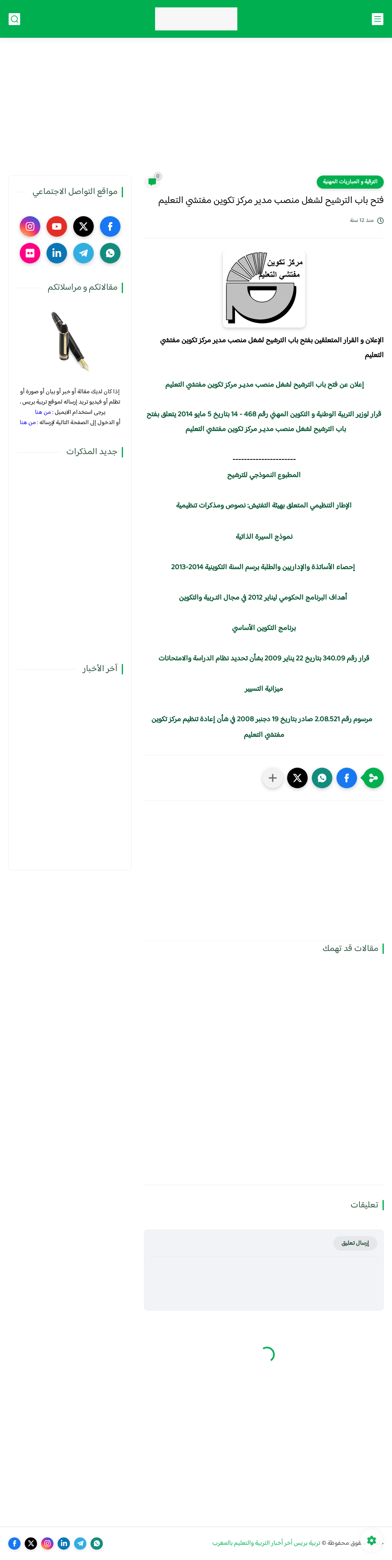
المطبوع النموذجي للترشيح (264, 475)
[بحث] (14, 19)
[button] (346, 778)
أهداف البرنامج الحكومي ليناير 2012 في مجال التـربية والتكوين (263, 598)
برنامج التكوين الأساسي (263, 628)
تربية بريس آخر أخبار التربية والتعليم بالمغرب (266, 1543)
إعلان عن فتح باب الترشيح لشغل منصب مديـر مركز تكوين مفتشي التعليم (264, 385)
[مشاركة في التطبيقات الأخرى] (272, 778)
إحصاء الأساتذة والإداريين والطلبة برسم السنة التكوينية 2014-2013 (263, 567)
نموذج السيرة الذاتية (264, 537)
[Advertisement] (196, 111)
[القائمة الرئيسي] (377, 19)
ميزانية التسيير (264, 689)
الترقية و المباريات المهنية (350, 182)
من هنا (43, 412)
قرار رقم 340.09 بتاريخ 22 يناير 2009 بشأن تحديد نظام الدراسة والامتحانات (263, 659)
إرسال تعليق (355, 1243)
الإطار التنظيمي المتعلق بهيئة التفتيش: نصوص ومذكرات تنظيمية (264, 506)
